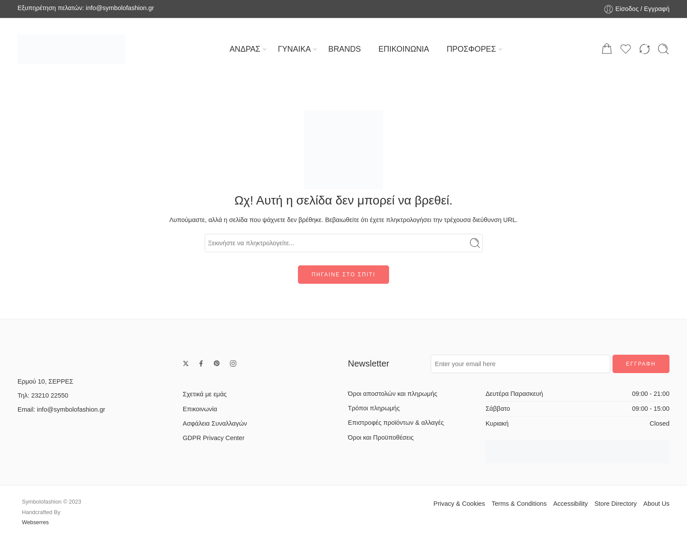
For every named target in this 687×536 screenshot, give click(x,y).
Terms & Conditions (519, 503)
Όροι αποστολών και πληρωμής (392, 393)
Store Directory (616, 503)
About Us (656, 503)
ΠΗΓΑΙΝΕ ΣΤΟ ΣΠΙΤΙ (343, 275)
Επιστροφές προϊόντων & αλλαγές (396, 422)
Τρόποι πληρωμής (374, 408)
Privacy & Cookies (459, 503)
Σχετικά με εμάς (205, 394)
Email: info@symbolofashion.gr (61, 409)
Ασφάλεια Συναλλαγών (215, 423)
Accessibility (570, 503)
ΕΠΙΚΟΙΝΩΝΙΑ (404, 49)
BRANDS (344, 49)
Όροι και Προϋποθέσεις (381, 437)
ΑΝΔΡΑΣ (245, 49)
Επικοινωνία (200, 409)
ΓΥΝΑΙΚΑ (294, 49)
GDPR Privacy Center (213, 437)
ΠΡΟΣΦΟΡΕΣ (471, 49)
